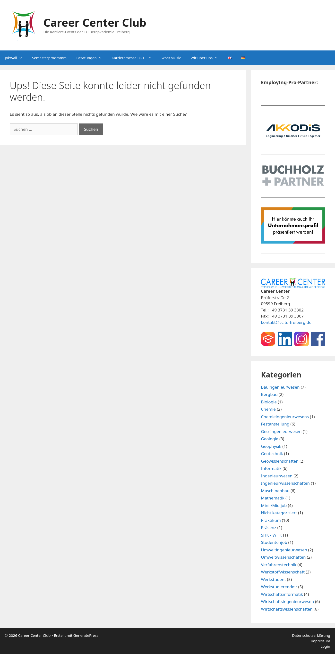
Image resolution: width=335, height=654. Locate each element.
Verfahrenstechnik (278, 564)
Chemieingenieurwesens (285, 416)
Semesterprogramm (49, 57)
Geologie (269, 438)
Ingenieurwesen (276, 476)
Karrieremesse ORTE (134, 57)
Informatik (271, 468)
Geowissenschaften (279, 461)
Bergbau (269, 394)
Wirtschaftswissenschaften (286, 609)
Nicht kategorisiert (279, 512)
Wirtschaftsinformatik (282, 594)
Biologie (269, 402)
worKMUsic (171, 57)
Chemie (268, 409)
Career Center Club (94, 22)
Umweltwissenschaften (283, 557)
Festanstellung (275, 424)
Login (325, 646)
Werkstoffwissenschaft (283, 572)
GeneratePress (85, 635)
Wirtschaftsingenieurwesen (287, 601)
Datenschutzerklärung (311, 635)
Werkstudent (273, 579)
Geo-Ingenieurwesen (281, 431)
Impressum (320, 640)
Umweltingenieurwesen (284, 550)
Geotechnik (272, 453)
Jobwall (16, 57)
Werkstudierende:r (279, 586)
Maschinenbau (275, 490)
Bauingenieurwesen (280, 387)
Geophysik (271, 446)
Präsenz (268, 527)
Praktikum (271, 520)
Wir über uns (207, 57)
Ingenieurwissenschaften (285, 483)
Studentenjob (274, 542)
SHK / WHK (271, 535)
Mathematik (272, 498)
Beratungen (91, 57)
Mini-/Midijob (274, 505)
